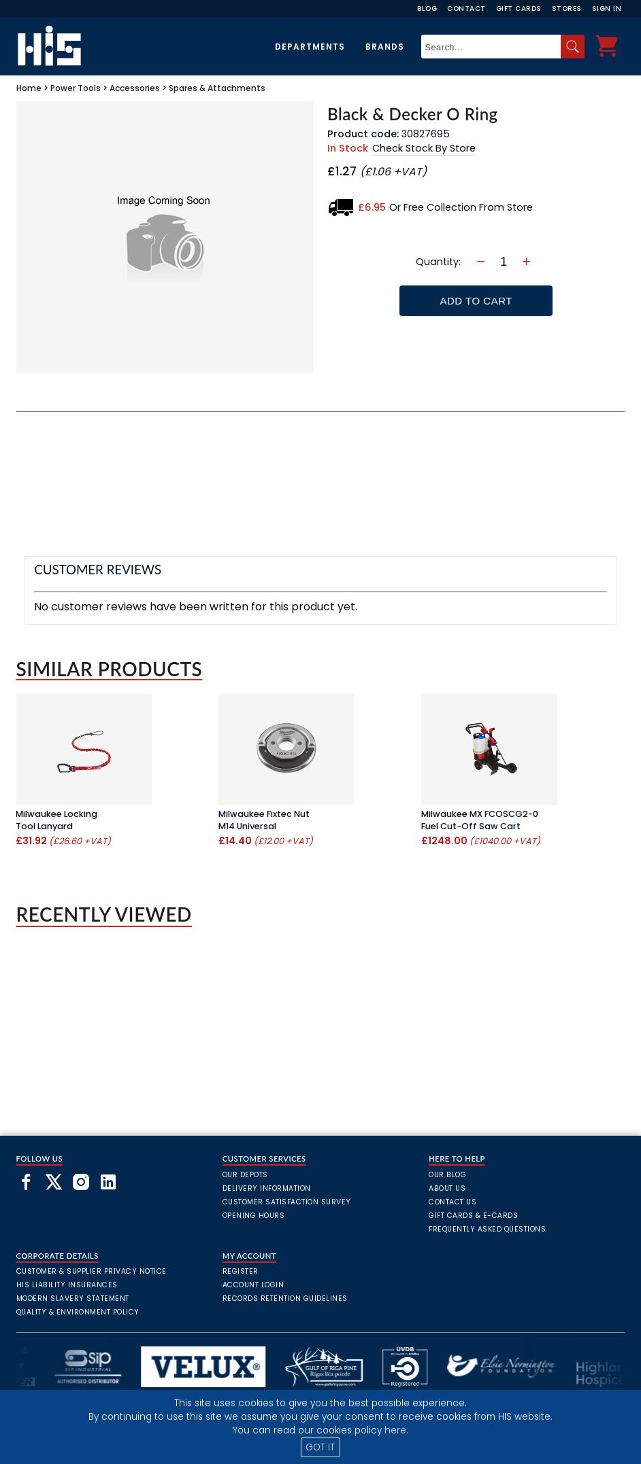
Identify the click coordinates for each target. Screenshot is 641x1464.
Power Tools (75, 88)
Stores (567, 8)
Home (29, 88)
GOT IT (320, 1447)
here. (396, 1430)
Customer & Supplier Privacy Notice (91, 1271)
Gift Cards (519, 8)
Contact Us (452, 1202)
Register (241, 1271)
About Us (447, 1188)
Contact (466, 8)
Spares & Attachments (217, 88)
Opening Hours (254, 1215)
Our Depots (245, 1175)
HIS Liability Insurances (67, 1285)
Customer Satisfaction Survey (287, 1202)
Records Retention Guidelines (285, 1298)
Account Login (253, 1285)
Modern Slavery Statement (72, 1298)
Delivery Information (267, 1188)
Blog (427, 8)
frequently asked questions (487, 1229)
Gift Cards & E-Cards (473, 1215)
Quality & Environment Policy (77, 1312)
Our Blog (447, 1175)
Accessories (135, 88)
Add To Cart (476, 301)
